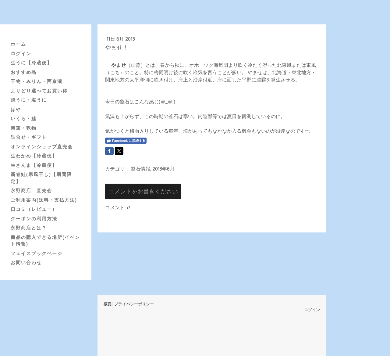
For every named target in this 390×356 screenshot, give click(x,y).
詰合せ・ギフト (29, 137)
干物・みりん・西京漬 (36, 81)
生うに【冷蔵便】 (31, 62)
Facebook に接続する (125, 140)
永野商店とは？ (29, 227)
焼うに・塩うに (29, 99)
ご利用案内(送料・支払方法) (44, 200)
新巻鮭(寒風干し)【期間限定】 (41, 178)
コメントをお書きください (143, 191)
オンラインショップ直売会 (42, 146)
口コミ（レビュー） (34, 209)
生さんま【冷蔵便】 (34, 165)
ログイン (21, 53)
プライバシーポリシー (134, 303)
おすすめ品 (24, 72)
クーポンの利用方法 (34, 218)
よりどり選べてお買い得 (39, 90)
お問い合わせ (26, 262)
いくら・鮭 (24, 118)
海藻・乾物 (24, 128)
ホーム (18, 44)
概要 (108, 303)
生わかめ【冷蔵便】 (34, 155)
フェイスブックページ (36, 253)
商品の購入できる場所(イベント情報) (45, 241)
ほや (16, 109)
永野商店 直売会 (31, 190)
